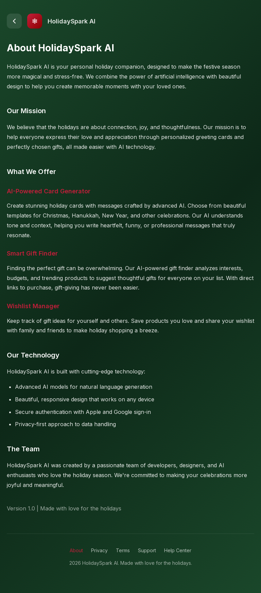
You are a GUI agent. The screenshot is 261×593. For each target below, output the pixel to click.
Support (147, 550)
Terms (123, 550)
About (76, 550)
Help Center (177, 550)
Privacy (99, 550)
